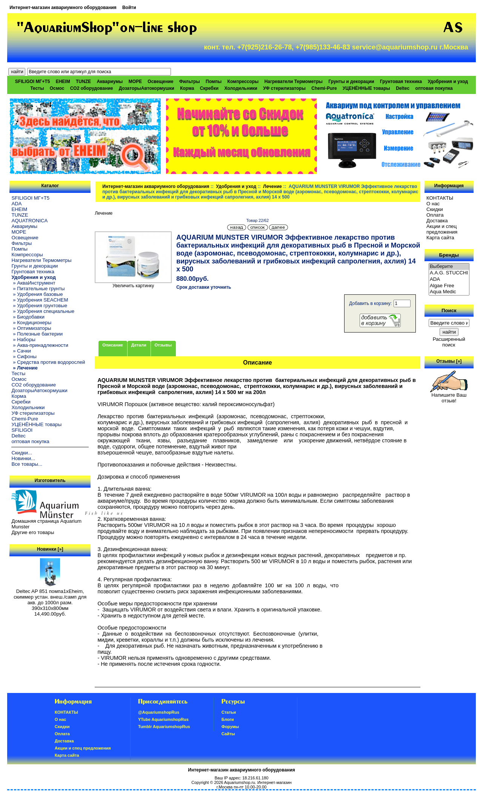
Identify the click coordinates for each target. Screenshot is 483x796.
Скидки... (21, 453)
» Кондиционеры (31, 322)
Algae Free (449, 286)
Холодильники (240, 88)
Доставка (437, 220)
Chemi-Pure (324, 88)
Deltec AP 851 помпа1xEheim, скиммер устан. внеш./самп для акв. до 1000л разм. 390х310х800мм (50, 597)
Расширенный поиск (449, 342)
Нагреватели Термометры (294, 81)
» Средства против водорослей (48, 362)
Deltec (402, 88)
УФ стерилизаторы (284, 88)
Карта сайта (440, 237)
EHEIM (63, 81)
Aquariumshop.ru (239, 782)
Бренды (449, 255)
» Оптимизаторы (31, 328)
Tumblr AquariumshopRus (164, 726)
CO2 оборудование (91, 88)
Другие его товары (32, 532)
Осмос (57, 88)
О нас (433, 203)
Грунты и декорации (351, 81)
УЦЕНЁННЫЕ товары (366, 88)
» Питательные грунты (38, 288)
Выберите (449, 266)
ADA (16, 203)
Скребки (209, 88)
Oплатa (435, 215)
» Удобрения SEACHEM (39, 300)
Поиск (449, 310)
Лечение (272, 186)
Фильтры (189, 81)
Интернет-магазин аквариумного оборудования (62, 7)
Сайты (228, 733)
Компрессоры (243, 81)
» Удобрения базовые (37, 294)
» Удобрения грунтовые (39, 305)
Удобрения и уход (236, 186)
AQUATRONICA (29, 220)
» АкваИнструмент (33, 283)
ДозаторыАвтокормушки (146, 88)
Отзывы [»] (448, 361)
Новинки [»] (50, 549)
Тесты (37, 88)
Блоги (228, 719)
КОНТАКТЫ (439, 198)
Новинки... (23, 458)
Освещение (160, 81)
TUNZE (83, 81)
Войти (129, 7)
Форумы (230, 726)
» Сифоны (24, 356)
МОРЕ (135, 81)
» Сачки (21, 351)
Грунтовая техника (401, 81)
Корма (187, 88)
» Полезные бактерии (37, 334)
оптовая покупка (434, 88)
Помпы (214, 81)
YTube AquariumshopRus (163, 719)
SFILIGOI (21, 430)
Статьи (229, 712)
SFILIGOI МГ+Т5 (32, 81)
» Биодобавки (27, 317)
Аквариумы (110, 81)
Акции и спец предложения (441, 229)
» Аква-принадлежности (39, 345)
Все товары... (26, 464)
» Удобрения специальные (42, 311)
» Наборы (23, 339)
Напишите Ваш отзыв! (449, 395)
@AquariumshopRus (158, 712)
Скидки (434, 209)
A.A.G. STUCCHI (449, 273)
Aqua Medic (449, 292)
